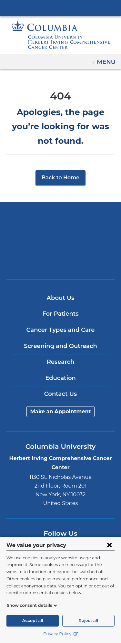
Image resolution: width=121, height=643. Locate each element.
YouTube (70, 535)
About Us (61, 283)
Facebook (32, 535)
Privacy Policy (60, 633)
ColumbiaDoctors (60, 246)
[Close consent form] (109, 545)
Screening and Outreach (60, 331)
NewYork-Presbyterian (60, 226)
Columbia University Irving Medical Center (60, 8)
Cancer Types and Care (60, 315)
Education (60, 364)
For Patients (60, 299)
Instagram (89, 535)
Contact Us (60, 379)
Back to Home (60, 163)
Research (60, 347)
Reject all (88, 620)
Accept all (32, 620)
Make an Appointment (60, 397)
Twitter (51, 535)
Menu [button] (107, 59)
